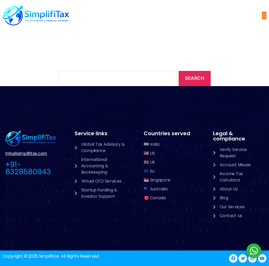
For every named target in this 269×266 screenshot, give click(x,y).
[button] (264, 15)
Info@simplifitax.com (26, 153)
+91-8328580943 (28, 168)
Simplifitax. (49, 256)
